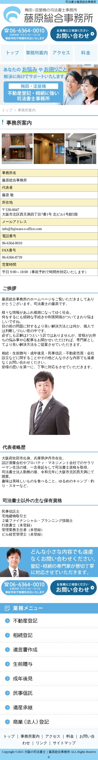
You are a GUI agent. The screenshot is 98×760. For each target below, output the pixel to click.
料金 (70, 736)
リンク (41, 743)
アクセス (52, 736)
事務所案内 (27, 110)
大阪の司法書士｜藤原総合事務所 (47, 752)
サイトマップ (64, 743)
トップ (7, 110)
